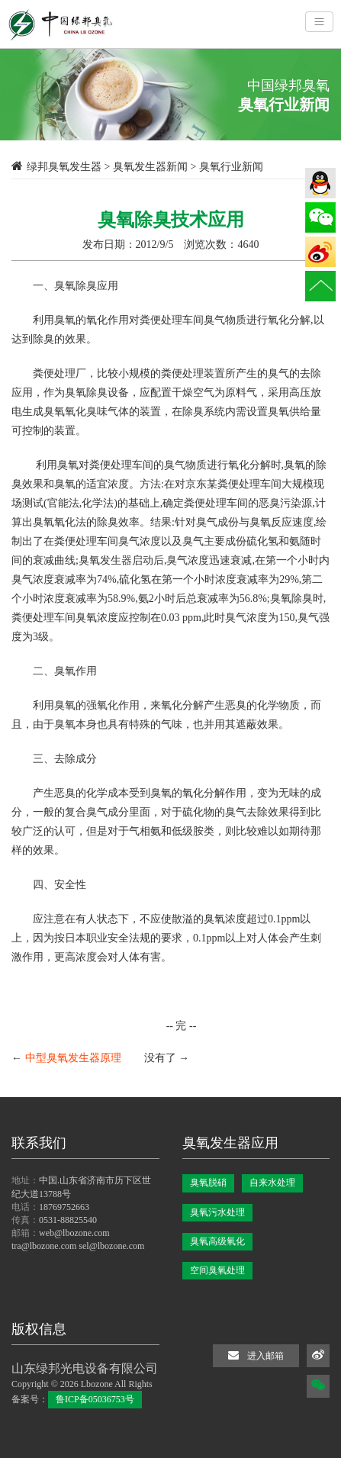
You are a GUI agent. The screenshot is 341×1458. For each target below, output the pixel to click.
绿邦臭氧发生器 (64, 166)
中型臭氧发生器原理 (73, 1058)
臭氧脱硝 (208, 1182)
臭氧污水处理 (217, 1212)
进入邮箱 (256, 1355)
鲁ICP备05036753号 (95, 1399)
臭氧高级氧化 (217, 1241)
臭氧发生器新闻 (150, 166)
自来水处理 (272, 1182)
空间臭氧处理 (217, 1270)
